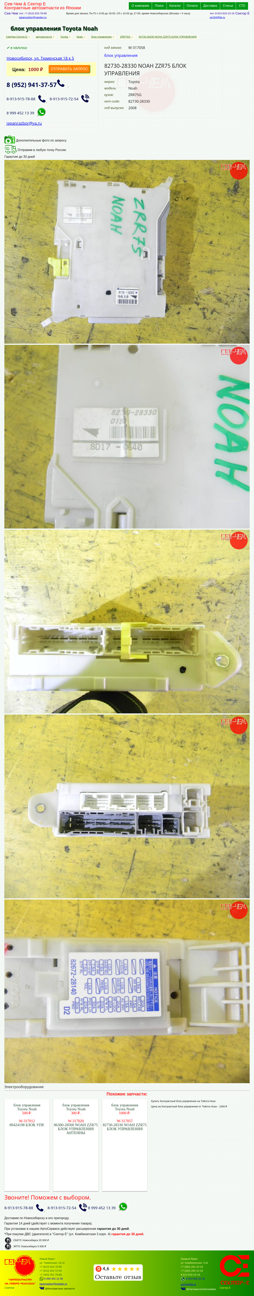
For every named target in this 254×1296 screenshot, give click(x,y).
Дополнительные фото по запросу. (35, 140)
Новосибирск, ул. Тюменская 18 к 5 (40, 58)
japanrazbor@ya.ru (24, 123)
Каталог (175, 5)
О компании (140, 5)
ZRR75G (125, 36)
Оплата (192, 5)
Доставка (210, 5)
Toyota (64, 36)
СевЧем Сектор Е (17, 36)
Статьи (228, 5)
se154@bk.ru (217, 17)
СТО (242, 5)
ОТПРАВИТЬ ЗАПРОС (69, 69)
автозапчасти (44, 36)
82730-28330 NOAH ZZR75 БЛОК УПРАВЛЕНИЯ (168, 36)
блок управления (101, 36)
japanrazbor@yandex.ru (33, 17)
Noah (80, 36)
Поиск (159, 5)
